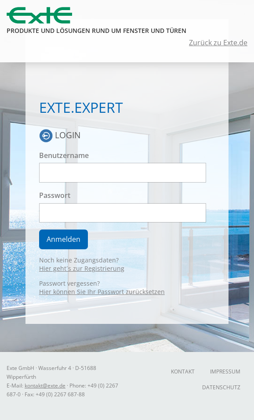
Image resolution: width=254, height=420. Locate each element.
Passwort (54, 195)
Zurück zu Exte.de (218, 42)
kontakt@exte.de (45, 385)
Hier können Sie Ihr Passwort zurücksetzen (102, 291)
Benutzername (64, 155)
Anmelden (63, 239)
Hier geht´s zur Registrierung (81, 268)
